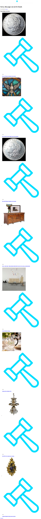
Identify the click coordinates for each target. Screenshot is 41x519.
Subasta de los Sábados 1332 (6, 391)
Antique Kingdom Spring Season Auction (8, 516)
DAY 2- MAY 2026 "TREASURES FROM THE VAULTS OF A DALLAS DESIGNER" (16, 266)
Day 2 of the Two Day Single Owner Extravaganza (10, 136)
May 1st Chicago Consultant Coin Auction (9, 76)
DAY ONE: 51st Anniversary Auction (8, 456)
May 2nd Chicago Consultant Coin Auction (9, 201)
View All (1, 518)
